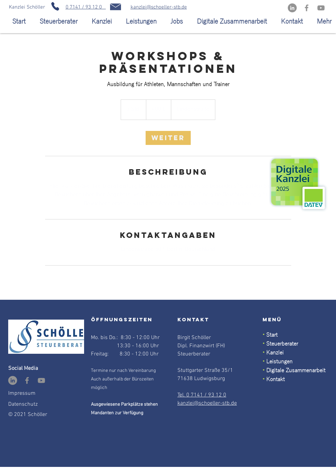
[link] (168, 138)
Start (271, 335)
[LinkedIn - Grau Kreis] (292, 7)
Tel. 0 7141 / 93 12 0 (201, 395)
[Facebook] (306, 7)
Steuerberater (282, 344)
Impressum (22, 393)
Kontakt (275, 379)
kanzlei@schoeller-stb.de (159, 7)
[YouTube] (321, 7)
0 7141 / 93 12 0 (86, 7)
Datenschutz (23, 404)
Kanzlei (275, 353)
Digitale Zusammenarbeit (295, 370)
